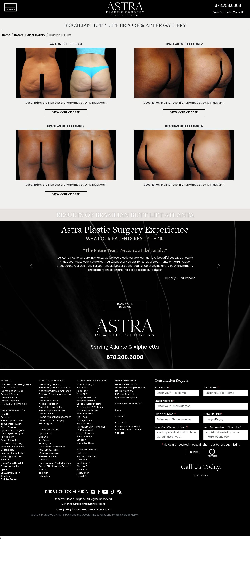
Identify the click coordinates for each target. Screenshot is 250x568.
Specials (120, 416)
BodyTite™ (82, 388)
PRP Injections (84, 420)
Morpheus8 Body (86, 397)
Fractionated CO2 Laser (90, 407)
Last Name (211, 387)
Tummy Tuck (46, 443)
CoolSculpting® (85, 384)
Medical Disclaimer (99, 509)
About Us (6, 380)
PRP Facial (82, 417)
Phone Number (165, 414)
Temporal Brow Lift (11, 424)
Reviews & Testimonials (14, 404)
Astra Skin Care (85, 443)
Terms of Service (121, 515)
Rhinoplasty (7, 437)
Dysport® (82, 460)
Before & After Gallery (29, 35)
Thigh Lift (43, 473)
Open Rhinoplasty (10, 440)
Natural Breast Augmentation (55, 391)
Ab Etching (44, 440)
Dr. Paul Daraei (9, 388)
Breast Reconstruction (51, 407)
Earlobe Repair (9, 479)
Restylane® (83, 473)
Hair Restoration (125, 380)
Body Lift (43, 460)
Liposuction (45, 434)
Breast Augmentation (50, 384)
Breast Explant (46, 414)
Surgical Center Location (128, 430)
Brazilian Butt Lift (47, 456)
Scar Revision (84, 437)
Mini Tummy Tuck (48, 450)
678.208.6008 (228, 6)
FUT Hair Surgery (124, 391)
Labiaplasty (45, 476)
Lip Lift (4, 469)
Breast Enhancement (51, 380)
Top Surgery (45, 423)
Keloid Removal (85, 433)
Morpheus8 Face (86, 401)
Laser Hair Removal (87, 411)
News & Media (9, 397)
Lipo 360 (43, 437)
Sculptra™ (82, 469)
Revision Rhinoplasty (12, 453)
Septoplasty (7, 450)
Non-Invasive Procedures (92, 380)
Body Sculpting (48, 429)
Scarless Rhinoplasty (12, 447)
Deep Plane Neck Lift (12, 463)
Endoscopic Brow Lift (12, 421)
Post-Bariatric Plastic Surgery (55, 463)
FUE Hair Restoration (126, 384)
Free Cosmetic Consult (228, 12)
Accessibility (80, 509)
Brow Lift (5, 417)
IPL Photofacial (85, 430)
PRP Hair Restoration (126, 394)
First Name (162, 387)
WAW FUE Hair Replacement (130, 388)
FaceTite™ (82, 391)
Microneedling (85, 414)
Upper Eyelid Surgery (12, 430)
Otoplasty (6, 476)
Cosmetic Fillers (87, 449)
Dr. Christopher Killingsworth (16, 384)
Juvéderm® (83, 463)
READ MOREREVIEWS (125, 305)
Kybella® (81, 476)
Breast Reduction (48, 401)
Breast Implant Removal (52, 411)
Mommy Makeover (49, 453)
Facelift (5, 414)
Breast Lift (44, 397)
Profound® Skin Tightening (91, 427)
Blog (118, 409)
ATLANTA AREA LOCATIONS (125, 15)
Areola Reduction (48, 404)
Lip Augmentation (10, 473)
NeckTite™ (82, 394)
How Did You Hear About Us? (222, 427)
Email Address (165, 401)
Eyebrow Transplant (126, 397)
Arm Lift (43, 469)
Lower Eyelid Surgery (12, 434)
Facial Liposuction (10, 466)
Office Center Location (127, 426)
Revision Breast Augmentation (55, 394)
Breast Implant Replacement (55, 417)
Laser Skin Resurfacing (89, 404)
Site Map (120, 433)
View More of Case (66, 112)
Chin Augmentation (11, 456)
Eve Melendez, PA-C (12, 391)
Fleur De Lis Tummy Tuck (52, 447)
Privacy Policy (63, 509)
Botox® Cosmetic (86, 456)
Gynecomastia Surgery (51, 420)
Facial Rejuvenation (13, 410)
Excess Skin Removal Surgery (55, 466)
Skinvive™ (82, 466)
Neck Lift (5, 460)
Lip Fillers (82, 453)
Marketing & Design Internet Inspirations (83, 504)
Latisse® (81, 440)
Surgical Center (9, 394)
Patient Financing (10, 401)
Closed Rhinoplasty (11, 443)
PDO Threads (84, 423)
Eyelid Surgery (8, 427)
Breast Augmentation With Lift (55, 388)
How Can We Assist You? (171, 427)
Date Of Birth (212, 414)
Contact (120, 422)
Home (6, 35)
